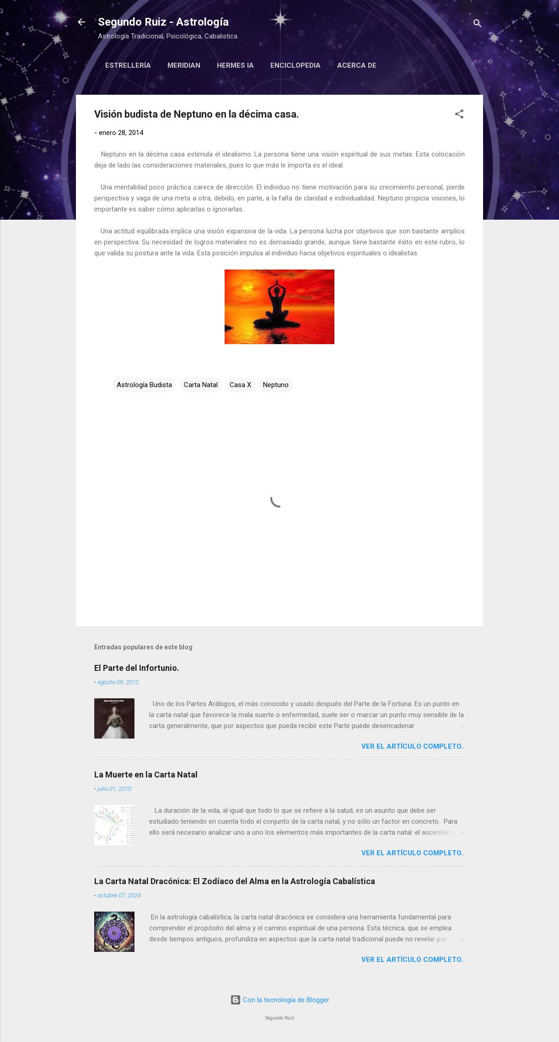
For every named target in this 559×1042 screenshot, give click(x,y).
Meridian (183, 65)
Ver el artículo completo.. (413, 746)
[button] (459, 115)
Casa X (240, 385)
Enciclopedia (295, 65)
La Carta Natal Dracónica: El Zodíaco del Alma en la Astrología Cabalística (234, 881)
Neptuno (276, 385)
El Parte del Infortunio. (136, 668)
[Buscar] (477, 25)
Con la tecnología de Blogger (279, 1000)
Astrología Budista (144, 385)
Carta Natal (201, 385)
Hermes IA (235, 65)
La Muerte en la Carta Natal (146, 774)
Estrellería (128, 65)
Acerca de (356, 65)
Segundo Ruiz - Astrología (163, 22)
